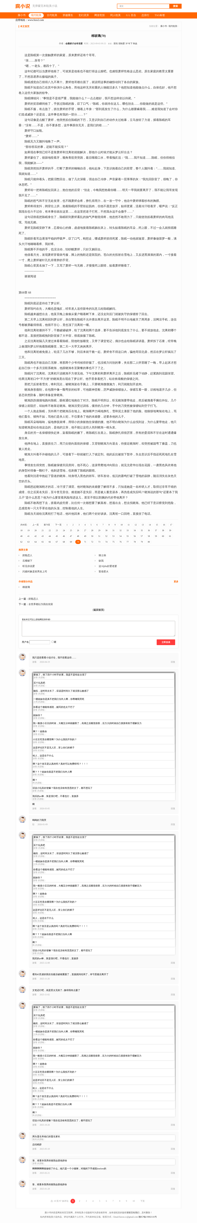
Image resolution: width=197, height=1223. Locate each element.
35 (142, 530)
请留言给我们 (133, 1212)
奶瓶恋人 (27, 555)
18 (21, 530)
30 (106, 530)
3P (126, 43)
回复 (173, 662)
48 (78, 536)
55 (128, 536)
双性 (116, 43)
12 (136, 525)
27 (85, 530)
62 (21, 542)
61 (170, 536)
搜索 (175, 6)
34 (135, 530)
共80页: (23, 525)
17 (171, 525)
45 (57, 536)
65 (43, 542)
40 (21, 536)
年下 (130, 43)
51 (99, 536)
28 (92, 530)
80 (149, 542)
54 (120, 536)
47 (71, 536)
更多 (176, 581)
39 (170, 530)
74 (106, 542)
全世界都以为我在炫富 (40, 604)
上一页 (35, 525)
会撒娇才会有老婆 (74, 43)
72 (92, 542)
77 (128, 542)
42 (35, 536)
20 (35, 530)
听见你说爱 (28, 566)
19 (28, 530)
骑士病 (102, 555)
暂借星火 (104, 571)
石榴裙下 (27, 560)
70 (78, 542)
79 (142, 542)
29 (99, 530)
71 (85, 542)
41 (28, 536)
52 (106, 536)
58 (149, 536)
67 (57, 542)
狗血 (135, 43)
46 (64, 536)
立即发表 (166, 642)
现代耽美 (173, 26)
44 (50, 536)
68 (64, 542)
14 (150, 525)
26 (78, 530)
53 (113, 536)
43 (43, 536)
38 (163, 530)
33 (128, 530)
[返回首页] (98, 610)
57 (142, 536)
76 (120, 542)
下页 (142, 1201)
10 (122, 525)
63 (28, 542)
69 (71, 542)
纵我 (101, 560)
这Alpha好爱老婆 (108, 566)
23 (57, 530)
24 (64, 530)
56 (135, 536)
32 (120, 530)
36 (149, 530)
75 (113, 542)
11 (129, 525)
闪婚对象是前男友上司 (34, 571)
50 (92, 536)
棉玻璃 (26, 587)
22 (50, 530)
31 (113, 530)
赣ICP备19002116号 (148, 1217)
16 (164, 525)
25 (71, 530)
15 (157, 525)
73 (99, 542)
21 (43, 530)
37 (156, 530)
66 (50, 542)
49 (85, 536)
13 (143, 525)
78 (135, 542)
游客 (34, 662)
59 (156, 536)
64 (35, 542)
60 (163, 536)
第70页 (47, 525)
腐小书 (163, 26)
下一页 (58, 525)
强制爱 (121, 43)
